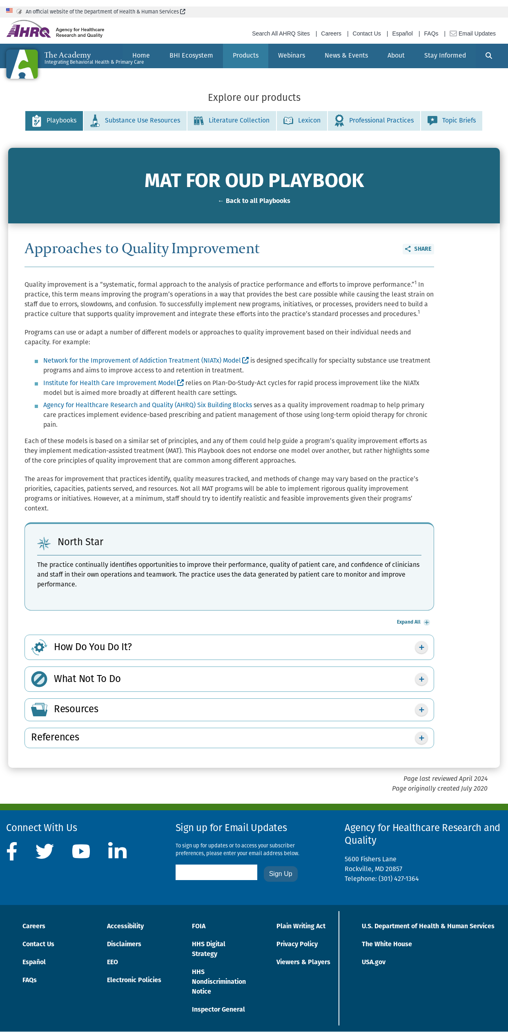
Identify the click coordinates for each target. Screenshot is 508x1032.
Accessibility (125, 926)
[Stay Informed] (445, 56)
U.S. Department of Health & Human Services (428, 926)
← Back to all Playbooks (254, 201)
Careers (331, 33)
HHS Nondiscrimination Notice (219, 982)
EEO (112, 962)
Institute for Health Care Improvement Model (113, 383)
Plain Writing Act (300, 926)
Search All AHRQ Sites (281, 33)
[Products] (245, 56)
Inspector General (218, 1010)
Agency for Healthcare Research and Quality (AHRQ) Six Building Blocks (147, 405)
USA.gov (373, 962)
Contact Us (367, 33)
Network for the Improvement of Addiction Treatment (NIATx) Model (146, 361)
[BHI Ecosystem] (191, 56)
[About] (396, 56)
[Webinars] (291, 56)
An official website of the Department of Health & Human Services (105, 12)
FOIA (198, 926)
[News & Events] (346, 56)
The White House (387, 944)
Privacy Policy (297, 944)
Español (402, 33)
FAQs (431, 33)
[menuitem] (191, 56)
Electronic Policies (134, 980)
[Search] (489, 56)
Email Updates (473, 33)
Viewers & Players (303, 962)
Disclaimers (124, 944)
